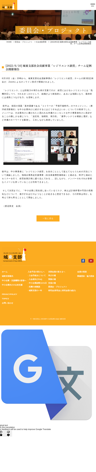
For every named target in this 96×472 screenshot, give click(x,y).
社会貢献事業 (41, 42)
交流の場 (52, 283)
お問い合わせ (7, 303)
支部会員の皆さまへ (56, 272)
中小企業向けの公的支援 (12, 285)
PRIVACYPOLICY (9, 294)
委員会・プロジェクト (23, 42)
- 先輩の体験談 (34, 287)
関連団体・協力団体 (85, 276)
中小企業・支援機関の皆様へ (14, 280)
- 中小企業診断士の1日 (37, 283)
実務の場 (52, 279)
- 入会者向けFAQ (35, 279)
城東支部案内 (7, 276)
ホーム (5, 272)
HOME (9, 42)
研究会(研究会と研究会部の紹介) (62, 290)
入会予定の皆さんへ (36, 272)
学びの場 (52, 275)
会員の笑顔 (82, 272)
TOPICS (5, 299)
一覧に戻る (48, 218)
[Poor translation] (8, 433)
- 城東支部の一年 (35, 290)
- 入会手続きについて (37, 275)
